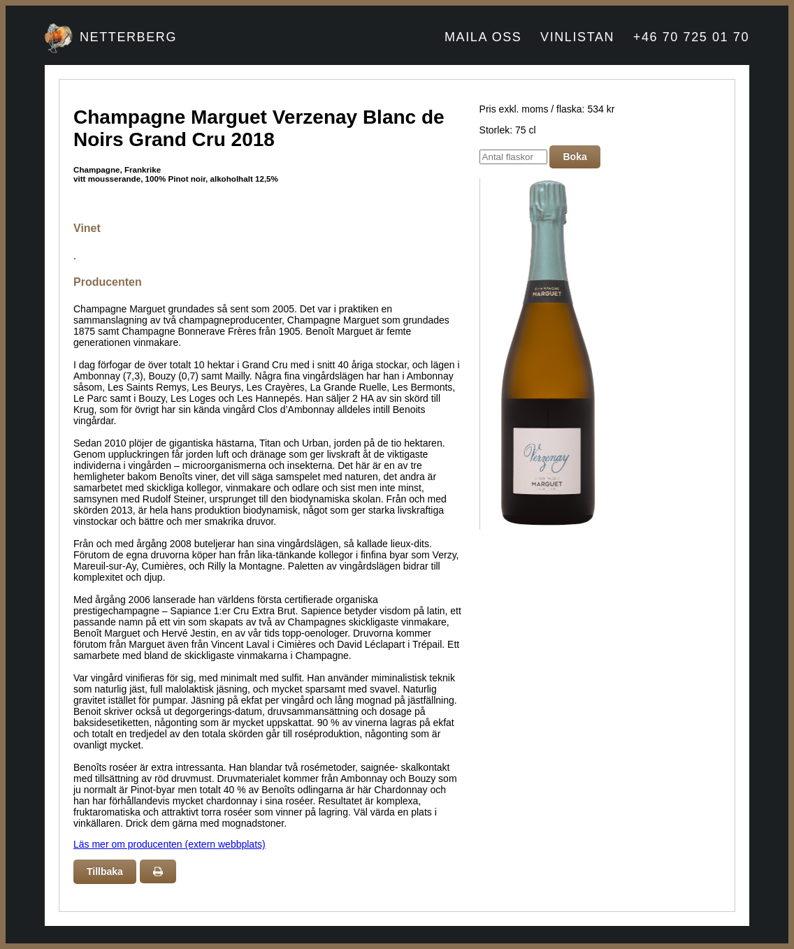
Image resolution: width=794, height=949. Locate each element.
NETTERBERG (128, 37)
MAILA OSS (483, 37)
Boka (574, 156)
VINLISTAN (577, 37)
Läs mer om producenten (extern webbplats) (169, 844)
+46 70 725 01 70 (691, 37)
